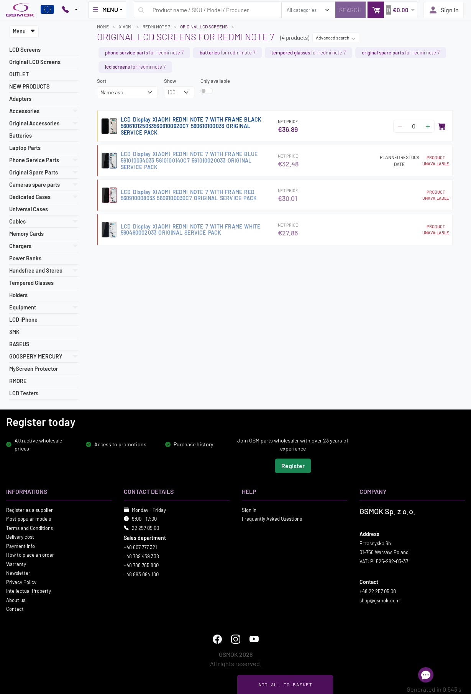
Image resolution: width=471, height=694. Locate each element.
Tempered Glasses (31, 283)
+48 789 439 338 (141, 556)
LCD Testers (23, 393)
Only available (215, 81)
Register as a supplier (29, 510)
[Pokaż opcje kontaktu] (70, 10)
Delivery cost (20, 537)
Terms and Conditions (29, 528)
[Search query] (208, 10)
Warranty (16, 564)
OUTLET (19, 74)
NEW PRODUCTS (29, 86)
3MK (14, 332)
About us (15, 600)
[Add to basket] (442, 126)
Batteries (20, 135)
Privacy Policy (21, 582)
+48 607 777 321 (140, 547)
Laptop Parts (25, 148)
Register (293, 465)
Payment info (20, 546)
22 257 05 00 (145, 528)
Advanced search (336, 37)
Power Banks (25, 258)
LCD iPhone (23, 319)
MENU (105, 9)
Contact (15, 609)
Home (103, 26)
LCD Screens (25, 49)
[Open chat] (426, 675)
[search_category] (308, 10)
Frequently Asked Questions (272, 519)
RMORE (18, 381)
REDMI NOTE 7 (156, 26)
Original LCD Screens (35, 62)
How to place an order (30, 555)
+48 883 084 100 (141, 574)
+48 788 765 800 (141, 565)
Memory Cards (26, 233)
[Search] (350, 10)
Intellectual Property (28, 591)
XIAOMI (126, 26)
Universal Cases (28, 209)
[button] (392, 10)
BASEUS (19, 344)
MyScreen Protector (33, 368)
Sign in (443, 10)
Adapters (20, 98)
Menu (24, 31)
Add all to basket (285, 684)
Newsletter (18, 573)
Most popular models (28, 519)
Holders (18, 295)
